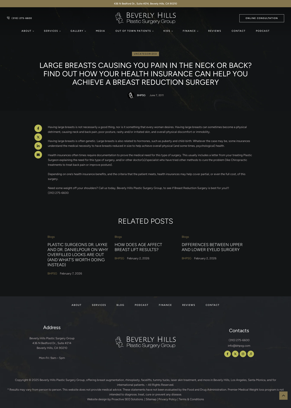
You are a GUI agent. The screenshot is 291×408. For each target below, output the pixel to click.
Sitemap (151, 399)
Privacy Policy (167, 399)
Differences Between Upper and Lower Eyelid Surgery (212, 247)
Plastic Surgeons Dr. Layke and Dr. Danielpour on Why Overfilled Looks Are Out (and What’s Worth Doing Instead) (77, 254)
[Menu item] (28, 31)
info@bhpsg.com (239, 345)
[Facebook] (38, 128)
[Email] (38, 155)
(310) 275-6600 (239, 340)
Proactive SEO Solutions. (128, 399)
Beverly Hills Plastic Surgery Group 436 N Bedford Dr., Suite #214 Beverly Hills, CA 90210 (52, 343)
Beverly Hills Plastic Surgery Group (62, 380)
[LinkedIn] (38, 146)
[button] (261, 18)
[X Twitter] (38, 137)
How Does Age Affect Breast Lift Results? (138, 247)
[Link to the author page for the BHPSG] (131, 95)
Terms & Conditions (191, 399)
